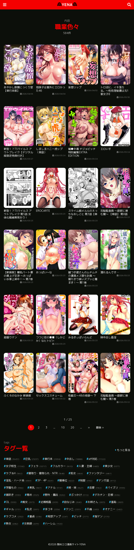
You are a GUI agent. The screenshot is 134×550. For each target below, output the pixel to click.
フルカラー (63, 466)
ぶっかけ (80, 495)
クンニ (73, 509)
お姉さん (96, 502)
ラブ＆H (14, 473)
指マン (102, 516)
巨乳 (32, 459)
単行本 (53, 459)
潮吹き (13, 495)
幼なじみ (73, 502)
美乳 (35, 487)
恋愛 (95, 487)
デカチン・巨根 (107, 495)
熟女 (12, 523)
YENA (67, 4)
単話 (12, 459)
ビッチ (81, 516)
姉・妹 (75, 487)
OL (11, 502)
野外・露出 (55, 495)
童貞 (35, 516)
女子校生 (15, 466)
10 (63, 427)
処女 (77, 473)
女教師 (31, 523)
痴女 (28, 502)
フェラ (39, 466)
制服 (86, 480)
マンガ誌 (107, 480)
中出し (75, 459)
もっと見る (123, 450)
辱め (33, 495)
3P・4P (45, 480)
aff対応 (97, 459)
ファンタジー (100, 473)
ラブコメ (15, 516)
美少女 (112, 466)
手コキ (52, 509)
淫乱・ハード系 (18, 480)
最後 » (100, 427)
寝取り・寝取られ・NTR (46, 473)
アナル (55, 487)
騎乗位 (66, 480)
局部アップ (58, 516)
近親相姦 (49, 502)
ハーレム (54, 523)
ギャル (13, 509)
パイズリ (116, 487)
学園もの (15, 487)
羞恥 (117, 502)
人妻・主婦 (89, 466)
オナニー (113, 509)
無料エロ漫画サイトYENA (71, 544)
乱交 (33, 509)
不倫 (93, 509)
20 (72, 427)
